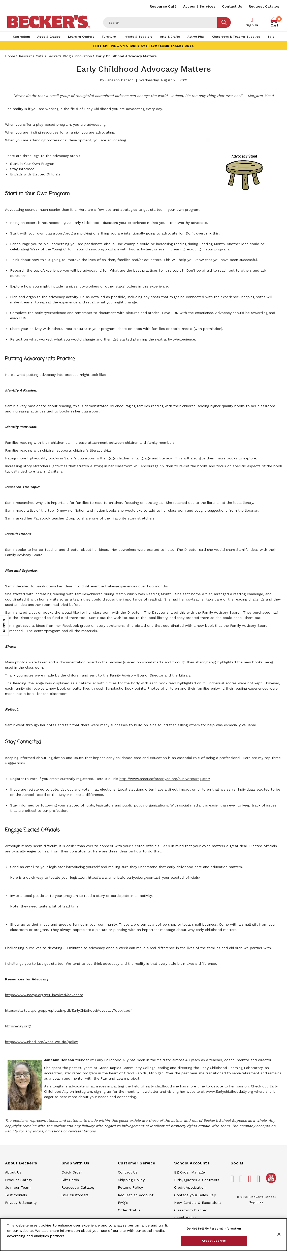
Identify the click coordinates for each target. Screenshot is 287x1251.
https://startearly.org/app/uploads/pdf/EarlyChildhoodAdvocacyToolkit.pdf (68, 1010)
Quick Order (71, 1172)
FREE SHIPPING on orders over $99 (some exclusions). (143, 45)
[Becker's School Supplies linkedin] (259, 1181)
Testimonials (16, 1195)
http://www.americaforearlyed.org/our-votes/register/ (164, 779)
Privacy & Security (21, 1203)
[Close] (278, 1234)
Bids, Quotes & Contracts (196, 1180)
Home (10, 56)
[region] (143, 1234)
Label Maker (185, 1218)
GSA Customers (75, 1195)
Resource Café (163, 6)
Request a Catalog (77, 1187)
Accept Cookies (214, 1240)
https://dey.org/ (18, 1026)
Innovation (83, 56)
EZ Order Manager (190, 1172)
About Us (13, 1172)
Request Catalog (264, 6)
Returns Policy (130, 1187)
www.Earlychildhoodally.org (229, 1091)
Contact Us (232, 6)
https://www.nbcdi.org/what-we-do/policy (41, 1042)
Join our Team (17, 1187)
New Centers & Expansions (197, 1203)
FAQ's (123, 1203)
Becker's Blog (59, 56)
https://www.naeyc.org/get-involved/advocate (44, 995)
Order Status (129, 1210)
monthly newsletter (141, 1091)
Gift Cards (70, 1180)
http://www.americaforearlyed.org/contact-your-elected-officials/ (144, 877)
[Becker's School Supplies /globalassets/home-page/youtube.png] (272, 1183)
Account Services (199, 6)
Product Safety (18, 1180)
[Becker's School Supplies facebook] (233, 1181)
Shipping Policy (131, 1180)
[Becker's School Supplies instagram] (250, 1181)
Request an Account (135, 1195)
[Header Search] (160, 22)
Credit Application (190, 1187)
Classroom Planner (190, 1210)
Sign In (252, 25)
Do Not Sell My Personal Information (214, 1228)
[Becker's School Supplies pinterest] (241, 1181)
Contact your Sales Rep (195, 1195)
